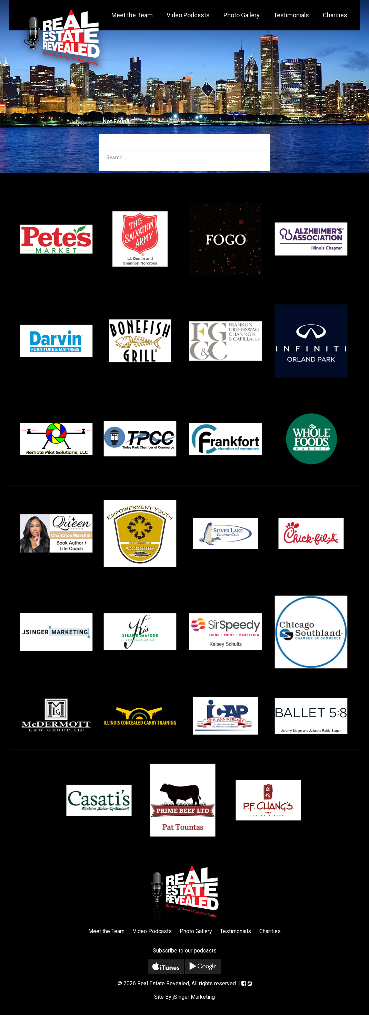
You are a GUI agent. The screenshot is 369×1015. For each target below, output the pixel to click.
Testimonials (291, 15)
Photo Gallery (241, 15)
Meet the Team (132, 15)
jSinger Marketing (194, 997)
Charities (335, 15)
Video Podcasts (188, 15)
